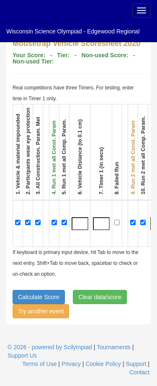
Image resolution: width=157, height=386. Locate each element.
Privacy (71, 364)
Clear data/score (99, 297)
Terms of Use (39, 364)
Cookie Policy (103, 364)
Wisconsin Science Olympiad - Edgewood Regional (72, 31)
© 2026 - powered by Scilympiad (50, 347)
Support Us (22, 355)
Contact (139, 372)
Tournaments (114, 347)
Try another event (41, 311)
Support (136, 364)
